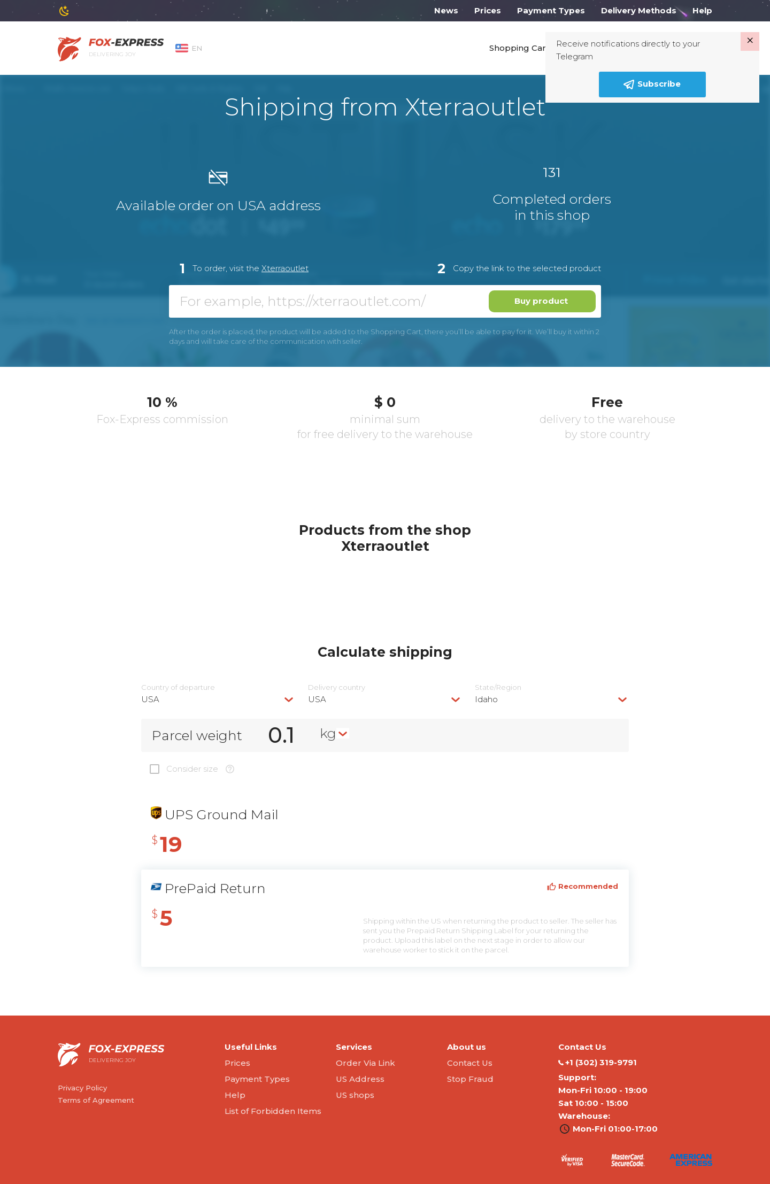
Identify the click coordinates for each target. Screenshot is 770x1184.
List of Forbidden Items (273, 1111)
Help (702, 10)
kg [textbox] (328, 733)
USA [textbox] (150, 699)
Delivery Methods (638, 10)
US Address (360, 1079)
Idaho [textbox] (486, 699)
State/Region (498, 687)
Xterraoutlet (285, 268)
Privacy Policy (82, 1087)
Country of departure (178, 687)
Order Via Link (365, 1063)
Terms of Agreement (96, 1100)
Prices (487, 10)
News (446, 10)
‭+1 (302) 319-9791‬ (597, 1062)
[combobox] (218, 699)
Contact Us (469, 1063)
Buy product (541, 301)
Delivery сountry (336, 687)
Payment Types (551, 10)
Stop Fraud (470, 1079)
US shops (355, 1095)
